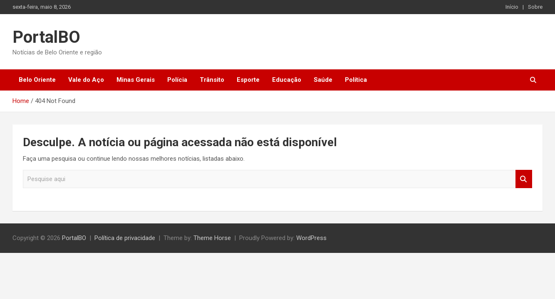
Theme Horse (212, 238)
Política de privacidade (124, 238)
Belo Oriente (37, 79)
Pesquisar (523, 179)
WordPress (311, 238)
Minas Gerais (135, 79)
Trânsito (212, 79)
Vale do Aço (86, 79)
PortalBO (46, 37)
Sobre (535, 7)
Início (511, 7)
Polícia (177, 79)
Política (356, 79)
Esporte (248, 79)
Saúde (323, 79)
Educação (286, 79)
